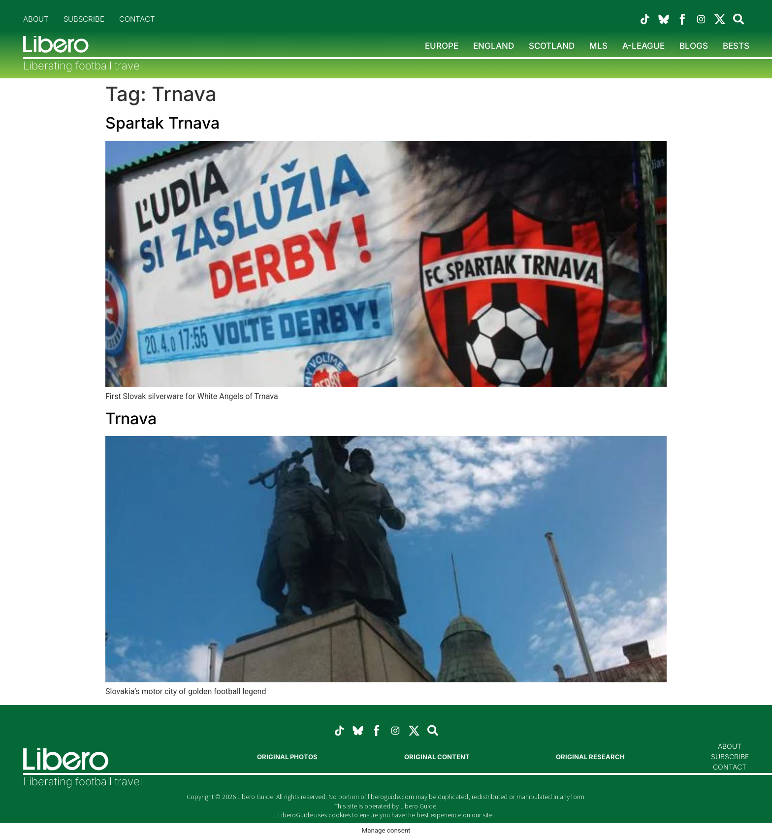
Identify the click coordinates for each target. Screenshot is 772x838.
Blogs (693, 46)
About (36, 19)
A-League (643, 46)
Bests (736, 46)
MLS (598, 46)
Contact (137, 19)
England (493, 46)
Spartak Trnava (162, 123)
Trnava (131, 418)
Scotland (552, 46)
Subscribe (84, 19)
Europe (441, 46)
